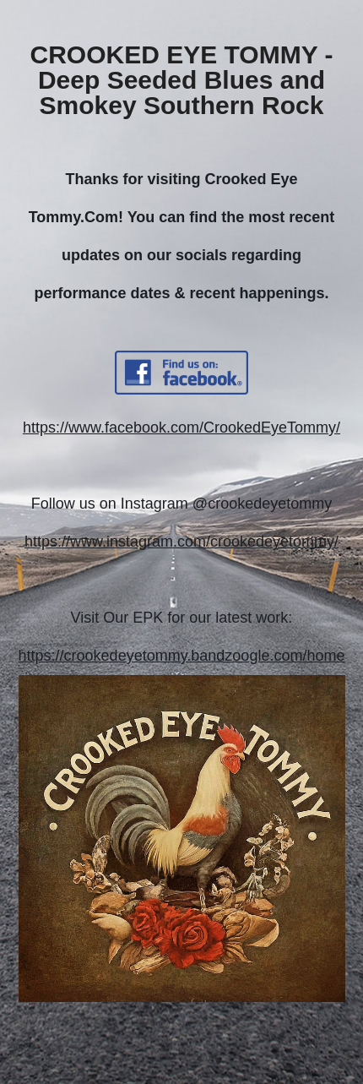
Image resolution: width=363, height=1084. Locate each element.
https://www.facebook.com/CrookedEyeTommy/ (181, 427)
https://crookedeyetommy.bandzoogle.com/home (182, 655)
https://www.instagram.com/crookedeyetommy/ (181, 541)
